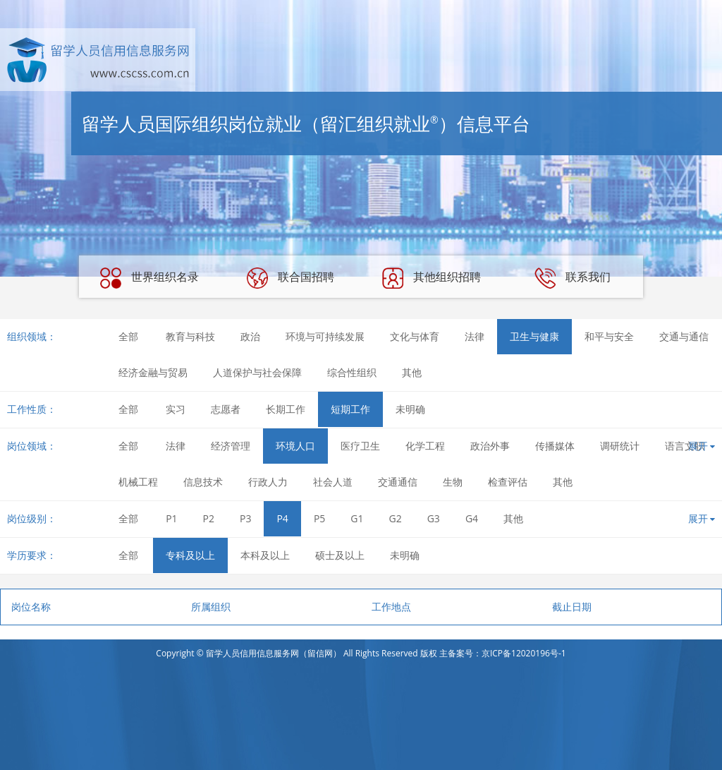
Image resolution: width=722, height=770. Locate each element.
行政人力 (268, 481)
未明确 (410, 409)
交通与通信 (684, 336)
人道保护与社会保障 (257, 372)
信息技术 (203, 481)
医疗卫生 (360, 445)
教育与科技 (190, 336)
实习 (175, 409)
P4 (282, 518)
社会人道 (333, 481)
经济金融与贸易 (153, 372)
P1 (171, 518)
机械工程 (138, 481)
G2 (395, 518)
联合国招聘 (290, 278)
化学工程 (425, 445)
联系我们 (572, 278)
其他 (412, 372)
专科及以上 (190, 555)
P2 (208, 518)
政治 (250, 336)
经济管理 (230, 445)
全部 (128, 336)
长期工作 (285, 409)
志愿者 (225, 409)
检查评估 (507, 481)
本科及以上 (265, 555)
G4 (471, 518)
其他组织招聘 (431, 278)
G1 (356, 518)
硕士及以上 (340, 555)
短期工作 (350, 409)
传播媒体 (555, 445)
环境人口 (295, 445)
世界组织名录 (149, 278)
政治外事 (490, 445)
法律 (474, 336)
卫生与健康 (534, 336)
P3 (245, 518)
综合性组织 (352, 372)
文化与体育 (414, 336)
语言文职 (684, 445)
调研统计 (620, 445)
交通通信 (397, 481)
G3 (433, 518)
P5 (319, 518)
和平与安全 (609, 336)
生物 (453, 481)
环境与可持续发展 (325, 336)
